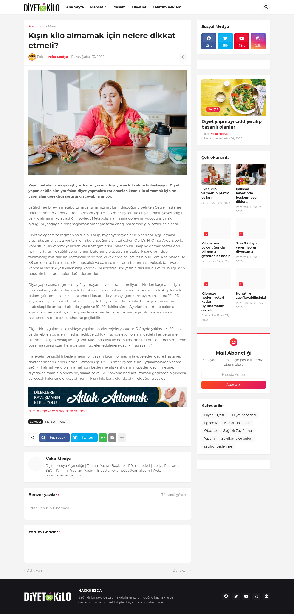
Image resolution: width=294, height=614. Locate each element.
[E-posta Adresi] (233, 375)
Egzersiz (211, 423)
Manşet (96, 7)
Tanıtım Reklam (167, 7)
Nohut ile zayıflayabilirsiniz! (251, 295)
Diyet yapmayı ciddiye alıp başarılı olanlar (231, 124)
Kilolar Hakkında (237, 423)
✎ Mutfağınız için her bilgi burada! (58, 411)
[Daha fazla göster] (122, 437)
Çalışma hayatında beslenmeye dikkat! (246, 195)
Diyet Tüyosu (214, 415)
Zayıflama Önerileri (236, 438)
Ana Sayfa (75, 7)
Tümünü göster (174, 494)
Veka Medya (59, 458)
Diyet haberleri (244, 415)
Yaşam (120, 7)
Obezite (210, 431)
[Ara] (266, 7)
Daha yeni (35, 570)
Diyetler (139, 7)
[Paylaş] (183, 57)
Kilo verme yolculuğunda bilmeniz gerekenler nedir (215, 249)
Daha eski (180, 570)
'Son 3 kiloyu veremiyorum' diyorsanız (247, 247)
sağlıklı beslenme (218, 446)
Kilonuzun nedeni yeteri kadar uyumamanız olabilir (212, 301)
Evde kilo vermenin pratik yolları (215, 193)
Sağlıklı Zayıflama (237, 431)
